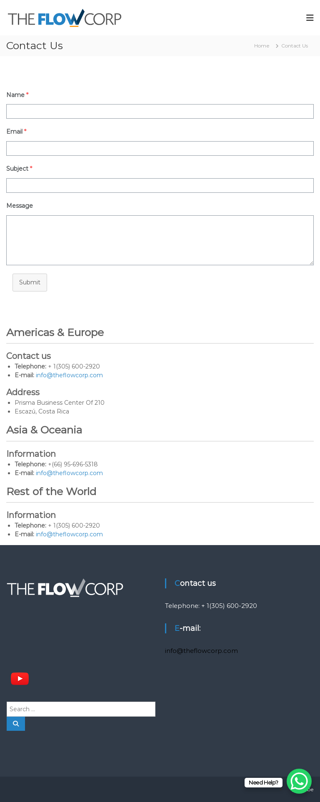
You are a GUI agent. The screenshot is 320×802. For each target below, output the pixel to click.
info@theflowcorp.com (69, 375)
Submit (29, 282)
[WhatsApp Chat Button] (299, 781)
